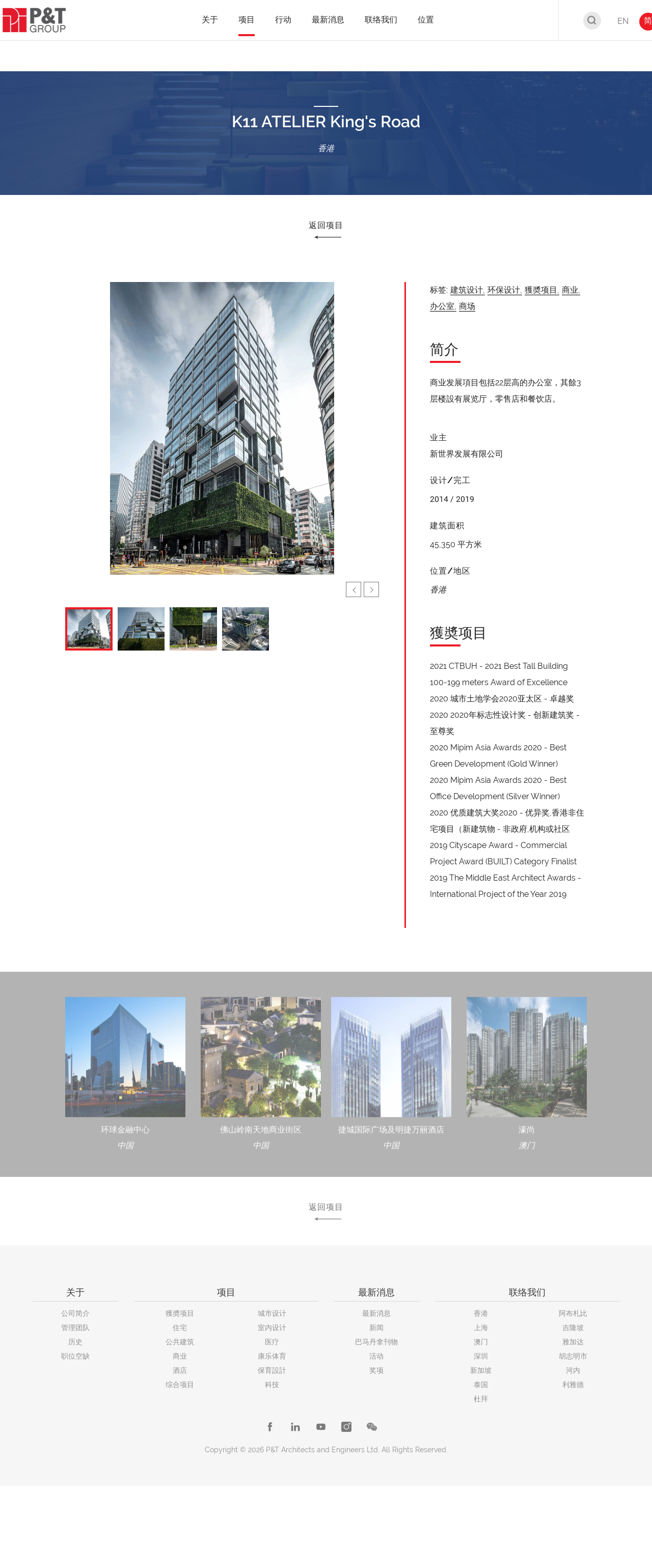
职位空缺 (75, 1356)
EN (623, 21)
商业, (571, 290)
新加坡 (481, 1370)
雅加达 (573, 1342)
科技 (272, 1384)
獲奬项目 (180, 1313)
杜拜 (481, 1399)
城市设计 (272, 1313)
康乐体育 (272, 1356)
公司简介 (75, 1313)
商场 (467, 306)
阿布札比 (573, 1313)
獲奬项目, (542, 290)
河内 (573, 1370)
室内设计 (272, 1327)
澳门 (481, 1342)
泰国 (481, 1384)
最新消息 (376, 1313)
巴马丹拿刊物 (376, 1342)
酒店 (180, 1370)
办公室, (443, 306)
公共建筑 (180, 1342)
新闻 (376, 1327)
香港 (481, 1313)
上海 (481, 1327)
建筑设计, (467, 290)
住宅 (180, 1327)
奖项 (376, 1370)
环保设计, (504, 290)
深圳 (481, 1356)
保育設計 (272, 1370)
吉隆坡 (573, 1327)
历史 (75, 1342)
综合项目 (180, 1384)
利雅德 (573, 1384)
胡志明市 (573, 1356)
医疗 (272, 1342)
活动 (376, 1356)
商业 (180, 1356)
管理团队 (75, 1327)
